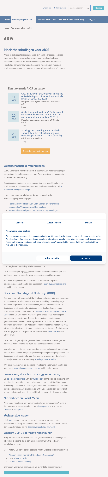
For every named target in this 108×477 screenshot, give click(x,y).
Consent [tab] (19, 223)
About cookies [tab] (54, 223)
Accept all (86, 258)
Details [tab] (88, 223)
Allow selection (52, 258)
